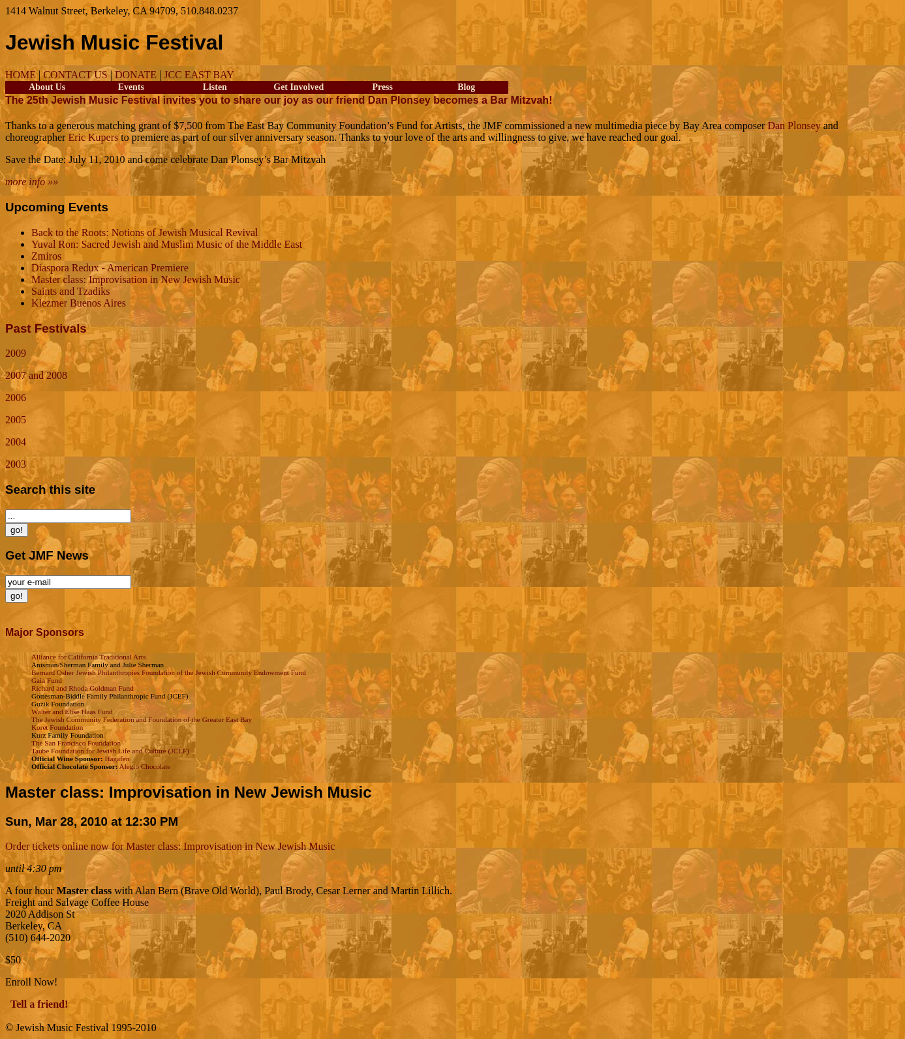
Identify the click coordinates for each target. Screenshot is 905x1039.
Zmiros (46, 256)
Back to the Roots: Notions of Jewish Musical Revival (144, 232)
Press (383, 87)
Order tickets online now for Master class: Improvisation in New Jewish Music (170, 846)
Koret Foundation (57, 727)
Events (131, 87)
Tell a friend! (39, 1004)
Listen (215, 87)
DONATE (136, 74)
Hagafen (116, 758)
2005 (15, 419)
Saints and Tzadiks (70, 291)
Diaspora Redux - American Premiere (110, 267)
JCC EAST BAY (199, 74)
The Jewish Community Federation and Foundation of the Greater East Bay (141, 719)
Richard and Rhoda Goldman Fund (82, 688)
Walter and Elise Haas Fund (72, 711)
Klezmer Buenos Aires (78, 303)
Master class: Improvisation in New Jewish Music (135, 279)
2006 (15, 397)
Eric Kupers (93, 137)
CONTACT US (75, 74)
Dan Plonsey (793, 125)
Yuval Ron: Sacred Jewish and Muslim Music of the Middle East (166, 244)
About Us (47, 87)
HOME (20, 74)
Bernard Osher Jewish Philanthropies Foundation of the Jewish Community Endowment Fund (168, 672)
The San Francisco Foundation (76, 743)
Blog (466, 87)
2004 (15, 441)
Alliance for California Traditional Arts (88, 657)
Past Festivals (46, 328)
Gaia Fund (46, 680)
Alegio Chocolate (145, 766)
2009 (15, 353)
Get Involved (298, 87)
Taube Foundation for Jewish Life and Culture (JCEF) (110, 751)
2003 (15, 464)
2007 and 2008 (36, 375)
